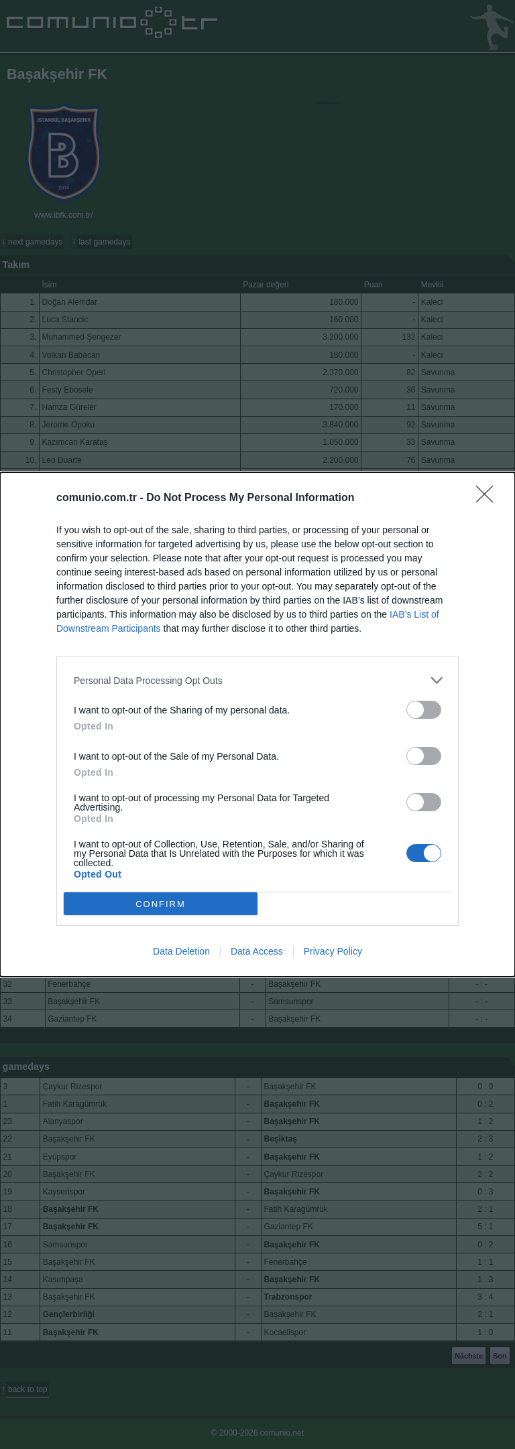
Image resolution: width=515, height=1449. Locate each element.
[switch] (423, 710)
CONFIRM (160, 903)
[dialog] (257, 724)
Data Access (257, 951)
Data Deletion (181, 951)
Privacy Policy (333, 951)
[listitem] (257, 680)
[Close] (489, 498)
